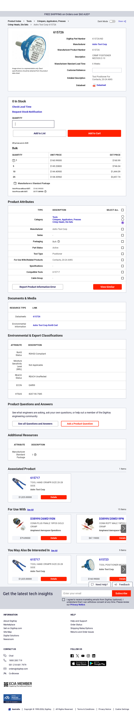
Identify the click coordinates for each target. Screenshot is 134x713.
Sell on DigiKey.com (12, 628)
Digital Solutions (11, 635)
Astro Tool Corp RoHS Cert (45, 325)
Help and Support (78, 621)
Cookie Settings (122, 709)
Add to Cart (94, 133)
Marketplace (9, 624)
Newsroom (8, 639)
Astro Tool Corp (99, 44)
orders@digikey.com (15, 669)
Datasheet (99, 85)
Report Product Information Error (38, 286)
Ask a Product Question (80, 423)
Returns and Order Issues (82, 632)
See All (30, 510)
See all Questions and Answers (35, 423)
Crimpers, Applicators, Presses (51, 21)
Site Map (7, 632)
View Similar (107, 286)
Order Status (76, 624)
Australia (14, 709)
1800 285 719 (12, 660)
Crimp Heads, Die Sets (18, 24)
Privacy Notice (77, 604)
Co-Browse (11, 673)
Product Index (14, 21)
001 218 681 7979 (14, 665)
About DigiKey (10, 621)
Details (54, 497)
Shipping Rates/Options (81, 628)
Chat (8, 656)
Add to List (40, 133)
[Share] (122, 21)
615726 (36, 316)
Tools (29, 21)
